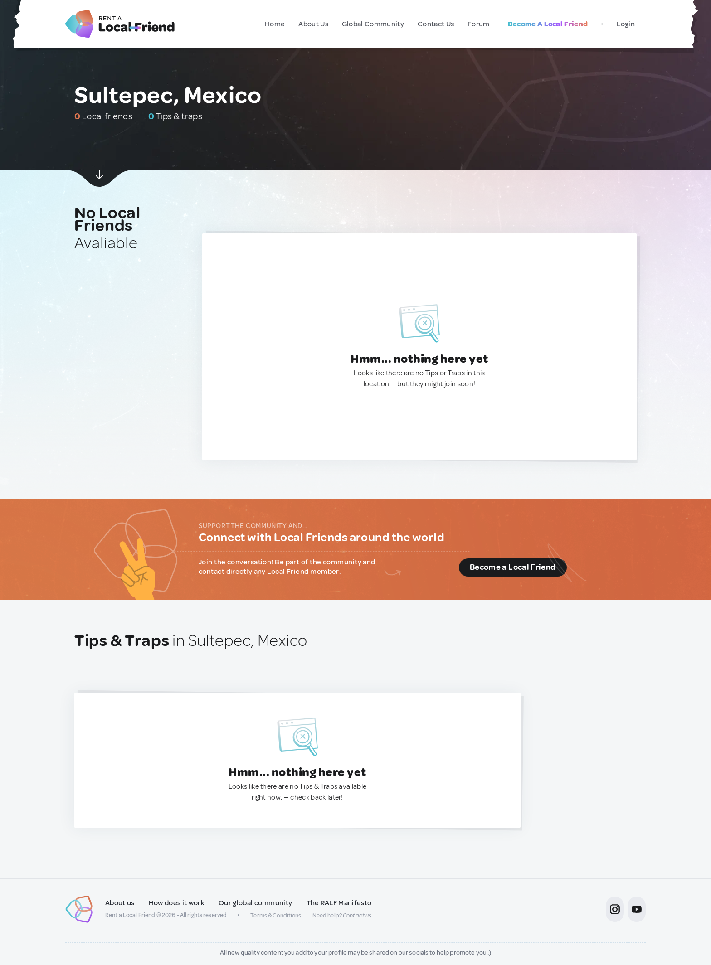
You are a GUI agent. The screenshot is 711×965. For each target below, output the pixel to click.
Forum (479, 24)
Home (275, 24)
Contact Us (436, 24)
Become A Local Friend (548, 24)
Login (626, 24)
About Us (313, 24)
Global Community (373, 24)
